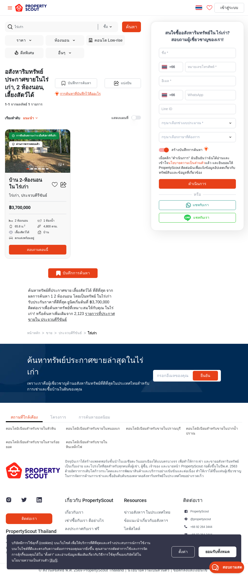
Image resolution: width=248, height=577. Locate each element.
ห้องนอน (65, 40)
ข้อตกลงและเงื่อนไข (190, 570)
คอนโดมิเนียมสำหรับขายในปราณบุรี (153, 429)
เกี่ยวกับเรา (74, 512)
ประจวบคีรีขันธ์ (70, 333)
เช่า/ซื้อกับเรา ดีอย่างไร (84, 520)
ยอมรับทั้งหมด (217, 551)
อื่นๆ (65, 53)
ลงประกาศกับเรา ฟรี (82, 528)
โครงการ (58, 417)
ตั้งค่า (183, 551)
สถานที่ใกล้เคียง (24, 417)
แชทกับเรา (197, 205)
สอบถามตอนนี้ (37, 250)
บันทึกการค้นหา (76, 83)
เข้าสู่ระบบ (229, 7)
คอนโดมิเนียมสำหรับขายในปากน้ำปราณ (212, 431)
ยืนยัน (205, 375)
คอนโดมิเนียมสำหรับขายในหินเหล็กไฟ (86, 444)
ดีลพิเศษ (24, 52)
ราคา (24, 40)
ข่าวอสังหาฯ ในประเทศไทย (147, 512)
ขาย (49, 333)
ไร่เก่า (92, 333)
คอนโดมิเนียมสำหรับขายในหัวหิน (31, 429)
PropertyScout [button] (199, 511)
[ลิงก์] (53, 560)
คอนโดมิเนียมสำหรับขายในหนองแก (93, 429)
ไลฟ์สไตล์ (132, 528)
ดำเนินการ (197, 183)
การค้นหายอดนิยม (94, 417)
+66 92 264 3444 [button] (201, 527)
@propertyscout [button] (200, 519)
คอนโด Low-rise (106, 40)
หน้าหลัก (33, 333)
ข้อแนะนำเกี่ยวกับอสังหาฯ (146, 520)
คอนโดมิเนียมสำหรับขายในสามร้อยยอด (32, 444)
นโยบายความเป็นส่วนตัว (186, 163)
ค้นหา (131, 26)
